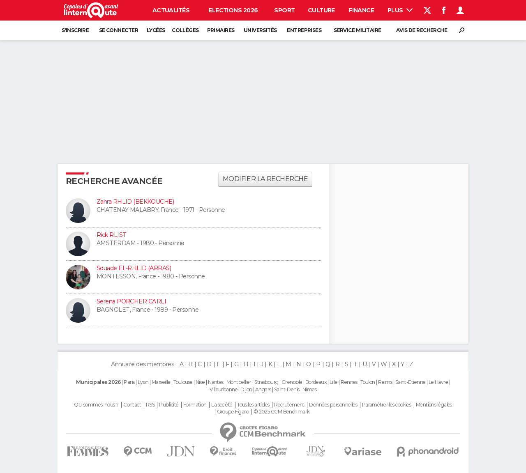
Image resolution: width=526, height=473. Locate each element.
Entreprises (304, 30)
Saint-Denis (287, 389)
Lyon (143, 382)
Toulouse (183, 382)
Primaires (221, 30)
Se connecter (118, 30)
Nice (200, 382)
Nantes (216, 382)
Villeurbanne (224, 389)
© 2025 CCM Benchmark (282, 412)
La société (221, 405)
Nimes (309, 389)
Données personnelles (333, 405)
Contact (132, 405)
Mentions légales (434, 405)
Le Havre (438, 382)
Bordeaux (316, 382)
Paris (129, 382)
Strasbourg (266, 382)
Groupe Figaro (233, 412)
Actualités (170, 10)
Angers (263, 389)
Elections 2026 (233, 10)
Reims (385, 382)
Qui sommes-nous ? (96, 405)
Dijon (246, 389)
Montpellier (238, 382)
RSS (150, 405)
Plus (400, 10)
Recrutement (289, 405)
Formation (195, 405)
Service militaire (357, 30)
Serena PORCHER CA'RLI (131, 301)
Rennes (349, 382)
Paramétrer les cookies (386, 405)
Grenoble (291, 382)
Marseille (161, 382)
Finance (361, 10)
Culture (321, 10)
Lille (334, 382)
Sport (284, 10)
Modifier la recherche (265, 179)
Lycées (156, 30)
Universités (260, 30)
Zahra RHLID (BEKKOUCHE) (135, 201)
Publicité (168, 405)
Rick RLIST (111, 235)
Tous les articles (253, 405)
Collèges (185, 30)
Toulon (367, 382)
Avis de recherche (421, 30)
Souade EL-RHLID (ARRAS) (134, 268)
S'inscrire (75, 30)
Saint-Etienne (410, 382)
